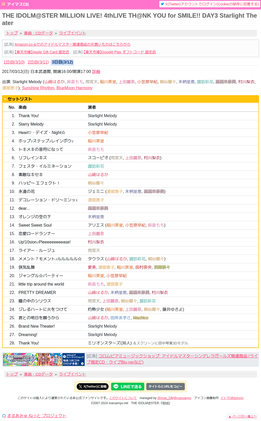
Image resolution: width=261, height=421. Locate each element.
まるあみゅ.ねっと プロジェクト (37, 416)
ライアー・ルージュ (36, 250)
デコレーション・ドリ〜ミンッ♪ (47, 200)
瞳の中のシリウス (34, 301)
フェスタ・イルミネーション (44, 166)
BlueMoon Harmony (74, 88)
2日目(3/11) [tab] (38, 62)
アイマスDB (18, 4)
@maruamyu (182, 398)
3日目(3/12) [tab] (62, 62)
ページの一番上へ (242, 416)
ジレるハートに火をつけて (42, 309)
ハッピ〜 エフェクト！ (39, 183)
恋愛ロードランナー (36, 233)
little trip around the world (41, 284)
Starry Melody (31, 124)
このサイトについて (123, 398)
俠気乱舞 (26, 267)
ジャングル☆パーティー (40, 276)
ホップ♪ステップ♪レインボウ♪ (45, 141)
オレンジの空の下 (34, 217)
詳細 (96, 71)
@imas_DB (165, 398)
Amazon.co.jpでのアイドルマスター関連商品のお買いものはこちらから (72, 44)
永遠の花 (26, 191)
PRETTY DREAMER (37, 292)
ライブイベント (72, 33)
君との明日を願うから (38, 318)
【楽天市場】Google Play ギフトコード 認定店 (120, 52)
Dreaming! (27, 334)
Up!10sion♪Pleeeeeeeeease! (44, 242)
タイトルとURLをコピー (165, 386)
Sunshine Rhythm (38, 88)
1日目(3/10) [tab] (14, 62)
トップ (12, 33)
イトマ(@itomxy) (232, 398)
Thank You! (28, 116)
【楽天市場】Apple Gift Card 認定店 (42, 52)
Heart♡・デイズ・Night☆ (41, 132)
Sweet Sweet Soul (34, 225)
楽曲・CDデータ (38, 33)
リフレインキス (32, 158)
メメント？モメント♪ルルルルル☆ (50, 259)
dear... (24, 208)
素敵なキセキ (30, 174)
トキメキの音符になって (40, 149)
